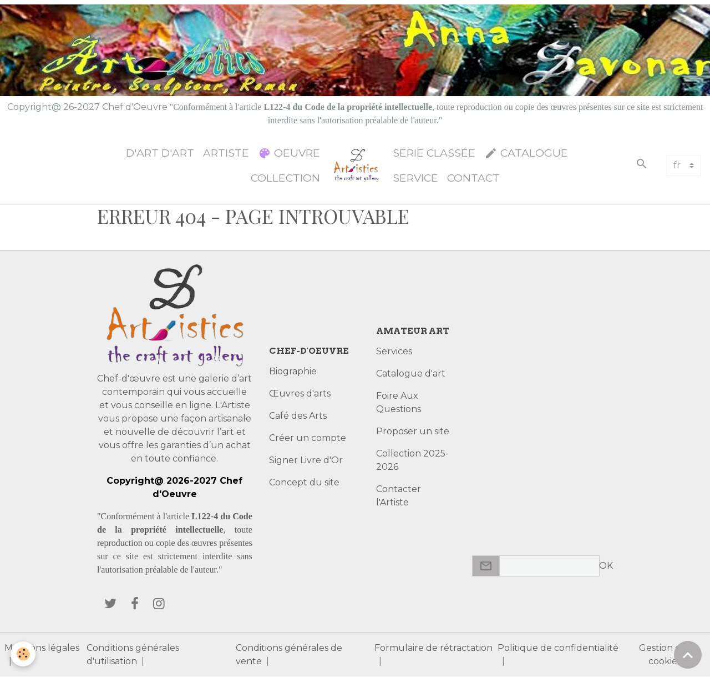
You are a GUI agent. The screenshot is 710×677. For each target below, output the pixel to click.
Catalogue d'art (410, 373)
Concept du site (304, 482)
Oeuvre (289, 153)
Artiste (226, 152)
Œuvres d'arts (300, 393)
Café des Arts (298, 415)
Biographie (293, 371)
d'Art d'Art (160, 152)
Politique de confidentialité (558, 648)
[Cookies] (23, 653)
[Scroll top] (688, 655)
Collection (285, 177)
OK (606, 565)
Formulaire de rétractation (433, 648)
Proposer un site (412, 431)
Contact (473, 177)
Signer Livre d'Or (306, 460)
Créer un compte (307, 438)
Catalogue (526, 153)
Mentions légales (41, 648)
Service (415, 177)
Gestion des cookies (665, 654)
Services (394, 351)
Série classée (434, 152)
